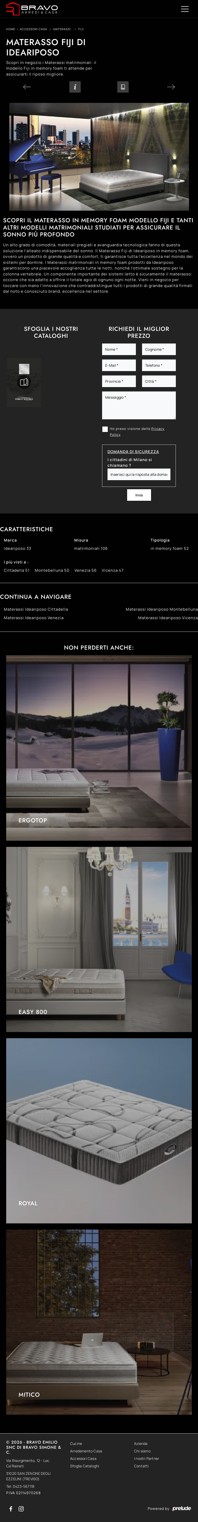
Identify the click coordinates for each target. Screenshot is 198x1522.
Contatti (141, 1465)
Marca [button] (10, 540)
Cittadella (17, 570)
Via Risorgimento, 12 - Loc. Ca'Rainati (28, 1463)
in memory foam (170, 548)
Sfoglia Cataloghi (84, 1465)
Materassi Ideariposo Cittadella (36, 609)
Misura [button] (81, 540)
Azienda (140, 1443)
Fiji (81, 29)
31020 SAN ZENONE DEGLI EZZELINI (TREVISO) (28, 1476)
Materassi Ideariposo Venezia (34, 617)
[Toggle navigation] (185, 8)
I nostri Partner (146, 1458)
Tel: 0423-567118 (20, 1486)
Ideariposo (17, 548)
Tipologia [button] (160, 540)
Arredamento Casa (86, 1451)
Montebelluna (52, 570)
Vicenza (113, 570)
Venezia (86, 570)
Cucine (76, 1443)
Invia (139, 495)
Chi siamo (142, 1451)
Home (10, 29)
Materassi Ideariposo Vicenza (168, 617)
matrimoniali (91, 548)
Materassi (62, 29)
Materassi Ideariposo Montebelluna (162, 609)
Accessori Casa (33, 29)
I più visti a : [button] (16, 562)
